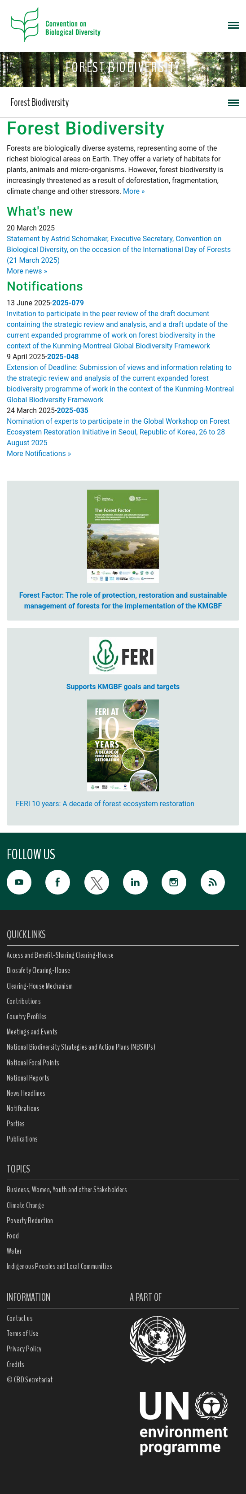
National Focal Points (33, 1062)
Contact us (20, 1318)
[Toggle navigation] (233, 24)
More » (134, 191)
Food (13, 1235)
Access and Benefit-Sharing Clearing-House (60, 955)
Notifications (23, 1108)
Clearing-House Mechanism (40, 986)
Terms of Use (23, 1333)
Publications (22, 1139)
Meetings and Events (32, 1031)
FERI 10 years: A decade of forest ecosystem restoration (105, 803)
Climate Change (25, 1205)
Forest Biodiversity (40, 102)
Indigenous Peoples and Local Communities (59, 1266)
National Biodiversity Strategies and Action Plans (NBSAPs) (81, 1047)
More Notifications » (39, 453)
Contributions (24, 1001)
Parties (16, 1123)
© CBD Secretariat (30, 1379)
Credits (16, 1364)
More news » (27, 271)
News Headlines (26, 1093)
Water (14, 1251)
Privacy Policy (24, 1348)
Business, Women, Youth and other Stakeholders (67, 1189)
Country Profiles (27, 1016)
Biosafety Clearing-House (38, 970)
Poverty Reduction (30, 1220)
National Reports (28, 1078)
